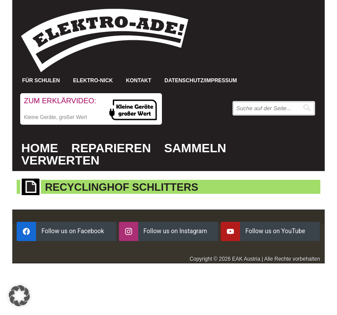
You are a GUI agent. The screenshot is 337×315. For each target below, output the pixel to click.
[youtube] (270, 231)
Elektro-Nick (93, 80)
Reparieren (111, 148)
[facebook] (66, 231)
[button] (19, 295)
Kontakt (138, 80)
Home (39, 148)
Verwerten (60, 160)
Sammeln (195, 148)
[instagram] (168, 231)
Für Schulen (41, 80)
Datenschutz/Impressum (201, 80)
